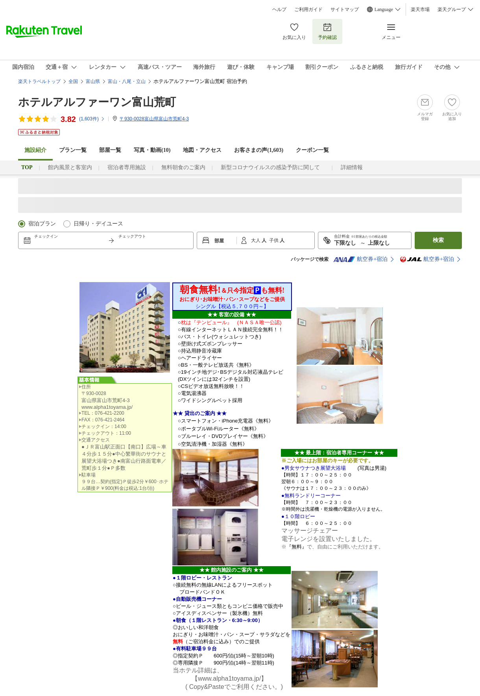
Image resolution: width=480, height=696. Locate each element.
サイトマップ (344, 9)
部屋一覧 (110, 150)
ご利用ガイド (308, 9)
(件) (92, 118)
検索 (438, 240)
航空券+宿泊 (360, 259)
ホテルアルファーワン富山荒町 (97, 102)
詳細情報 (352, 167)
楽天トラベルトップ (39, 81)
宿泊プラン (42, 224)
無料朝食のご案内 (183, 167)
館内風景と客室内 (70, 167)
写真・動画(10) (152, 150)
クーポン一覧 (312, 150)
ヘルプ (279, 9)
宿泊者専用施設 (126, 167)
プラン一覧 (73, 150)
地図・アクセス (202, 150)
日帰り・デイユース (98, 224)
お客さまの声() (258, 150)
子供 (274, 240)
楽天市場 (420, 9)
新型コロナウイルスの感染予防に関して (273, 167)
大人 (256, 240)
